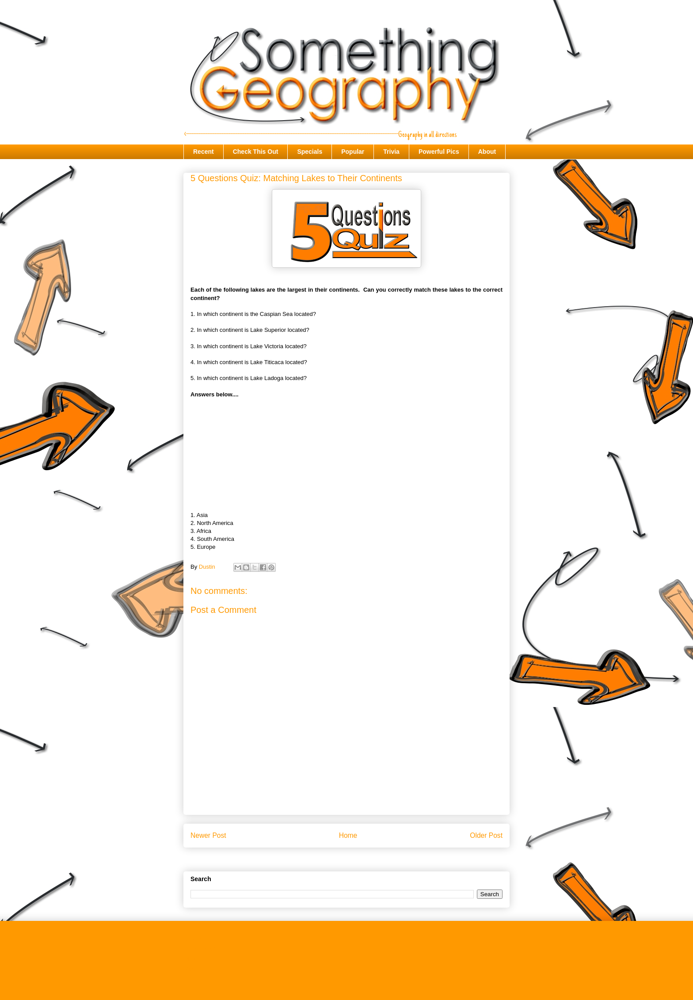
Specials (309, 151)
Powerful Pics (439, 151)
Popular (352, 151)
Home (348, 835)
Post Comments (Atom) (364, 858)
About (487, 151)
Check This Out (255, 151)
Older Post (486, 835)
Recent (203, 151)
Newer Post (208, 835)
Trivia (391, 151)
